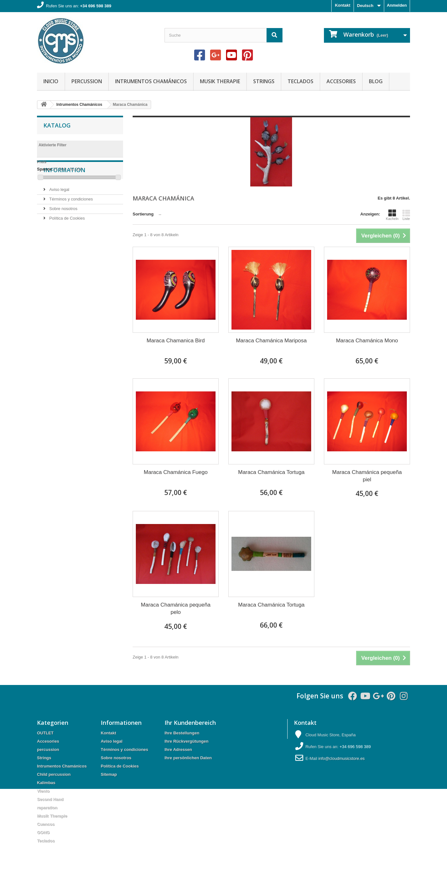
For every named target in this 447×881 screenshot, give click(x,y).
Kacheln (392, 215)
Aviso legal (58, 218)
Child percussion (53, 774)
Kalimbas (46, 782)
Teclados (300, 81)
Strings (264, 81)
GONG (43, 832)
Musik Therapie (220, 81)
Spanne (44, 169)
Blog (376, 81)
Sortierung (143, 214)
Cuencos (46, 824)
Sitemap (109, 774)
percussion (86, 81)
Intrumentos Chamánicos (151, 81)
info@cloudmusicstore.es (341, 758)
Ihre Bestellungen (182, 733)
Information (64, 202)
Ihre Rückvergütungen (187, 741)
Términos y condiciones (70, 228)
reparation (47, 807)
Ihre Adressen (178, 749)
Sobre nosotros (62, 238)
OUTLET (45, 733)
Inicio (50, 81)
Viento (43, 791)
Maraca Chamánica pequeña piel (367, 476)
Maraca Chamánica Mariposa (271, 341)
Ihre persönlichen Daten (188, 757)
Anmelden (397, 5)
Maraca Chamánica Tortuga (271, 472)
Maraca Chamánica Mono (367, 341)
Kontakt (342, 5)
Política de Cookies (66, 247)
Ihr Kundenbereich (190, 722)
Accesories (341, 81)
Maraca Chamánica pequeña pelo (175, 608)
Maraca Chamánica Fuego (176, 472)
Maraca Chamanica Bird (176, 341)
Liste (406, 215)
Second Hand (50, 799)
